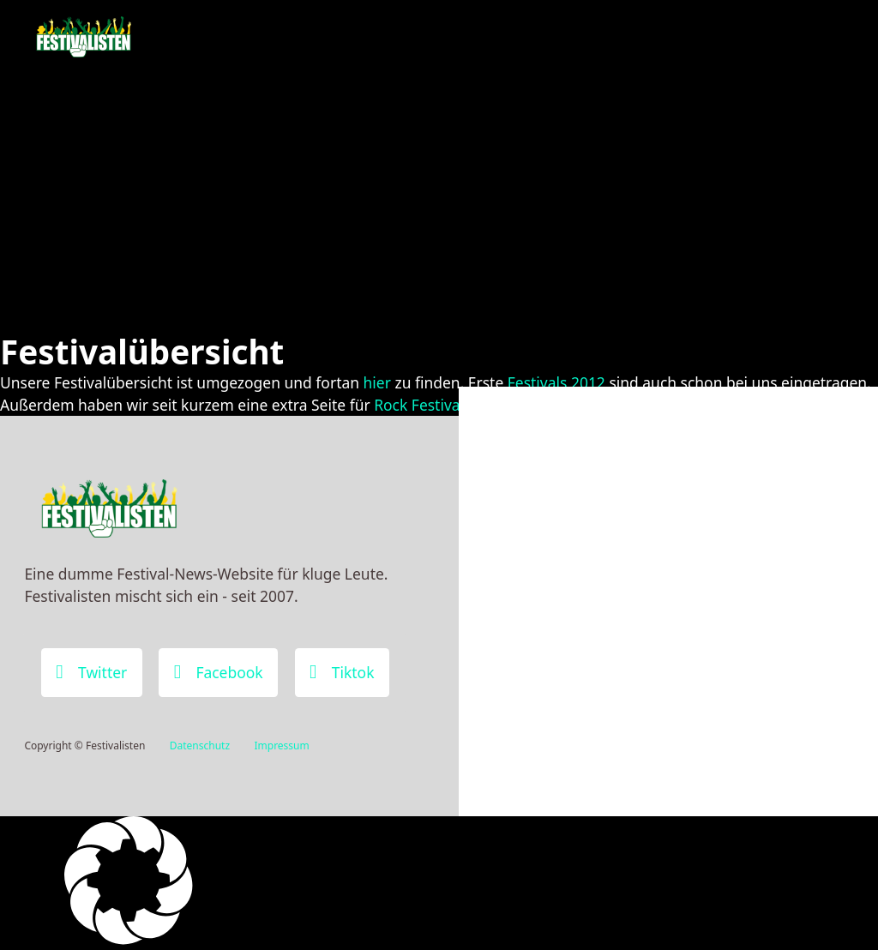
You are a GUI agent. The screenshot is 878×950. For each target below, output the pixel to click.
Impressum (281, 745)
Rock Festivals (422, 404)
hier (377, 382)
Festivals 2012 (556, 382)
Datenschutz (200, 745)
